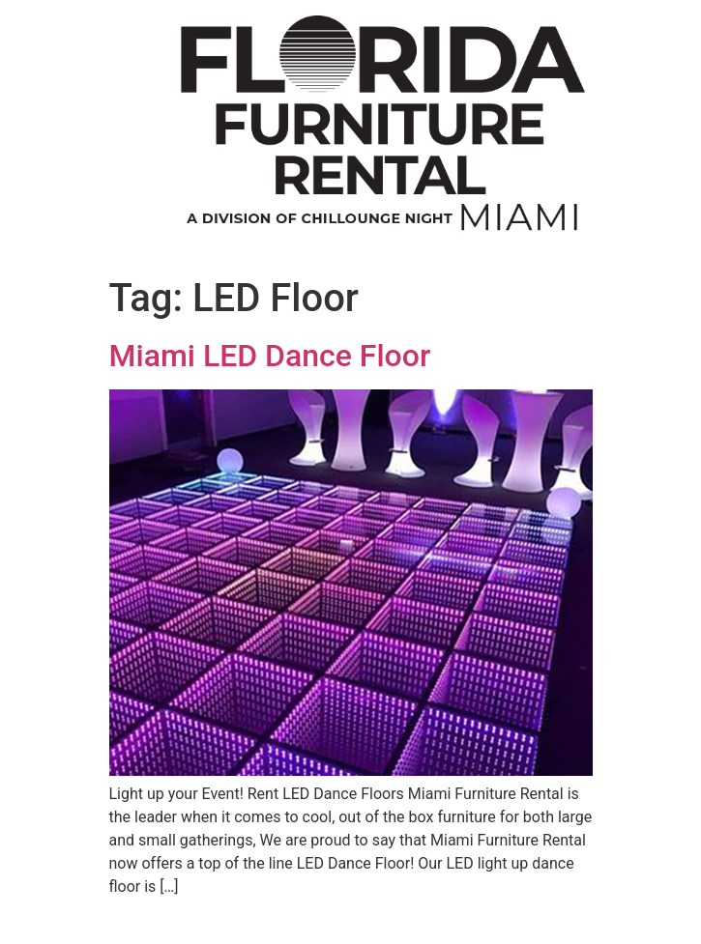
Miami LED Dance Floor (270, 355)
